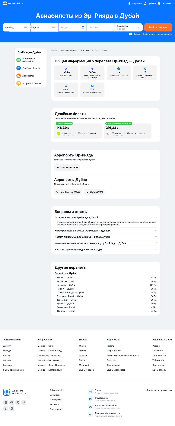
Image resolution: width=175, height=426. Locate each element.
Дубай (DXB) (94, 192)
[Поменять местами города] (30, 27)
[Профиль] (150, 3)
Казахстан (157, 350)
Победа (7, 350)
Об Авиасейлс (57, 390)
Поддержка (56, 399)
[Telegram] (23, 402)
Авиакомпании (12, 339)
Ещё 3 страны (159, 370)
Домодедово (113, 365)
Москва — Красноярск (49, 355)
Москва (83, 355)
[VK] (5, 402)
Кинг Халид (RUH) (67, 167)
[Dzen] (11, 408)
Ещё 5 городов (86, 370)
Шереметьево (114, 350)
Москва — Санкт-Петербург (52, 365)
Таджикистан (159, 355)
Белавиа (7, 365)
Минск (82, 346)
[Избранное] (135, 3)
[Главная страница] (13, 3)
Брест (82, 360)
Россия (7, 355)
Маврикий (84, 365)
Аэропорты (113, 339)
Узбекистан (158, 360)
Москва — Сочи (46, 346)
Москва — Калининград (50, 350)
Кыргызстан (158, 365)
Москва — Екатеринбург (50, 370)
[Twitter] (17, 402)
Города (83, 339)
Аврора (7, 360)
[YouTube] (11, 402)
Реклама (54, 404)
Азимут (7, 346)
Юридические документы (159, 390)
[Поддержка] (165, 3)
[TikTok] (5, 408)
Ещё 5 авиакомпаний (13, 370)
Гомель (83, 350)
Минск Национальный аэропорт (123, 355)
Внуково (111, 360)
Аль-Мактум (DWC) (68, 192)
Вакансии (54, 395)
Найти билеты (158, 27)
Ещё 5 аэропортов (116, 370)
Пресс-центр (56, 409)
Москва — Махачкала (48, 360)
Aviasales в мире (162, 339)
